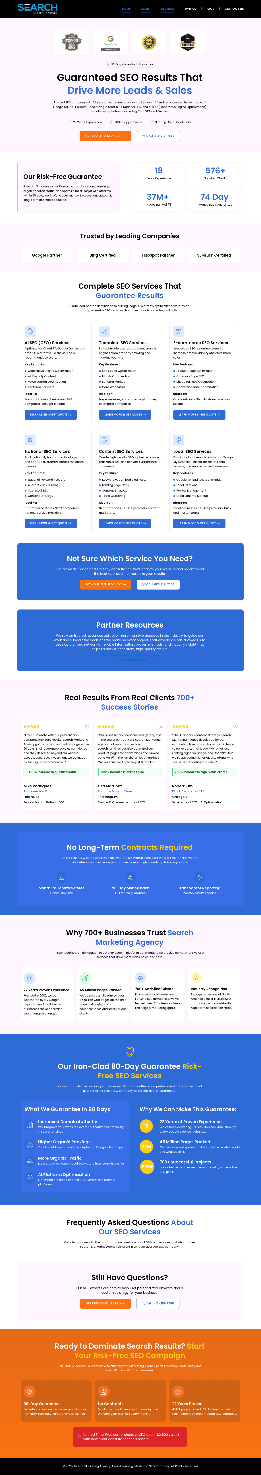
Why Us (190, 9)
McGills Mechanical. (130, 660)
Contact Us (234, 9)
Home (126, 9)
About (146, 9)
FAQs (210, 9)
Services (168, 9)
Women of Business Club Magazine (130, 655)
